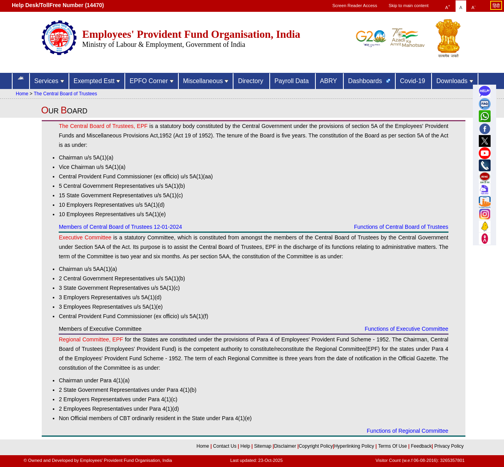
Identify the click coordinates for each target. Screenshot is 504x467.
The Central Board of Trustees (65, 93)
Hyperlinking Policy (355, 446)
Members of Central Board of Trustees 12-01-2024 (120, 227)
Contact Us (225, 446)
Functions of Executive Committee (406, 329)
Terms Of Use (393, 446)
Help (245, 446)
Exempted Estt (97, 81)
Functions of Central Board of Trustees (401, 227)
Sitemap (263, 446)
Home (22, 93)
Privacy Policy (448, 446)
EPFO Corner (151, 81)
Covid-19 (413, 81)
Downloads (454, 81)
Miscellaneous (206, 81)
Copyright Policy (316, 446)
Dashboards (366, 81)
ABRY (329, 81)
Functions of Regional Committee (407, 431)
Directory (251, 81)
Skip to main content (408, 5)
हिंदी (496, 6)
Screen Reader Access (354, 5)
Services (49, 81)
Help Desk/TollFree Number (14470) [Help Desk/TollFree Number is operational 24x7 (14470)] (58, 5)
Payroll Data (292, 81)
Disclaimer (285, 446)
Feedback (421, 446)
